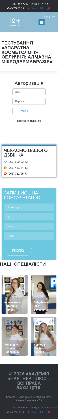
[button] (42, 22)
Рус (53, 17)
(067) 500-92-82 (18, 161)
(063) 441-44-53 (18, 167)
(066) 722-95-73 (18, 173)
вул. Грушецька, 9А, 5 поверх (28, 396)
